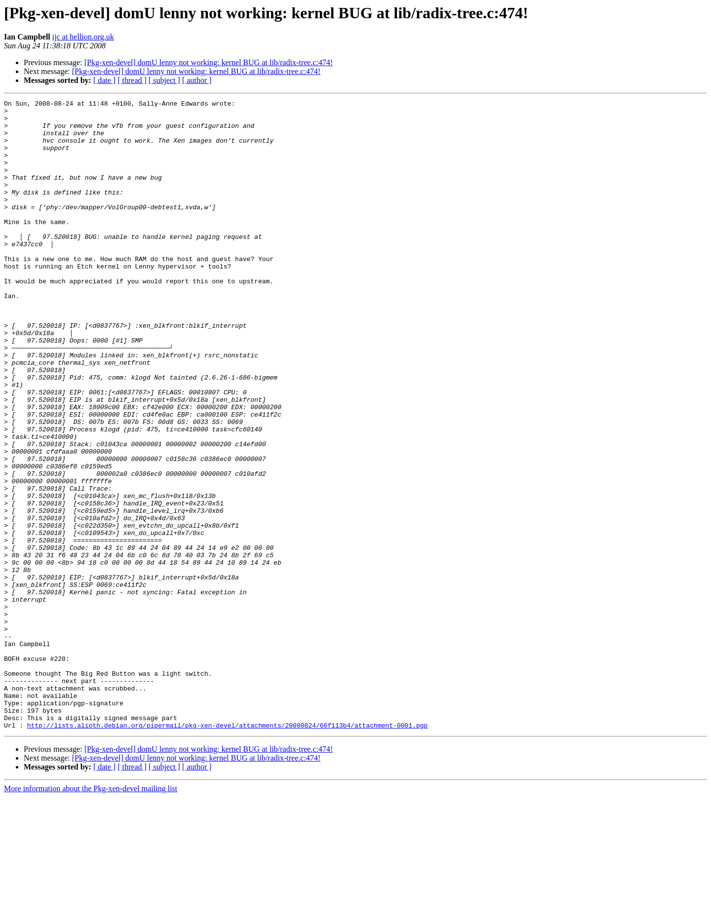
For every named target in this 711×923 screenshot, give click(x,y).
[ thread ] (132, 80)
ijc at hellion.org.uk (83, 37)
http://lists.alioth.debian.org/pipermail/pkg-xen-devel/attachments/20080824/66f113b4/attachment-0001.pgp (227, 850)
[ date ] (104, 80)
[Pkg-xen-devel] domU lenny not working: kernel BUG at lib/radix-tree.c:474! (208, 62)
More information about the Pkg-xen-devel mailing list (90, 914)
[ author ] (197, 80)
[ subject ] (164, 80)
